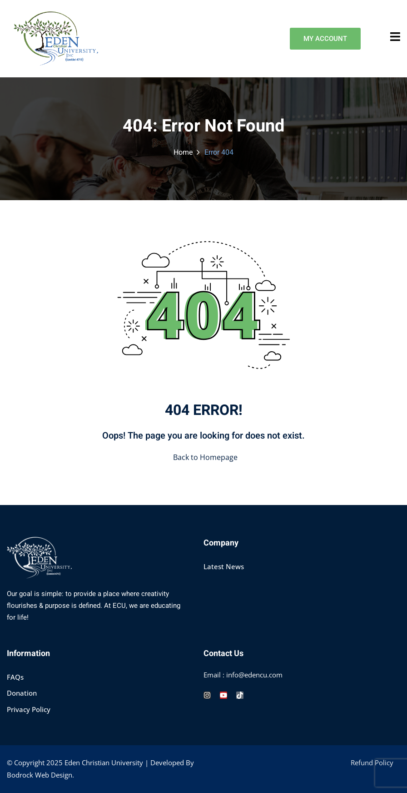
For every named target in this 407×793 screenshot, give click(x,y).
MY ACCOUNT (325, 39)
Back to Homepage (203, 457)
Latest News (224, 566)
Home (183, 152)
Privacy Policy (28, 709)
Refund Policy (372, 762)
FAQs (15, 677)
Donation (22, 692)
